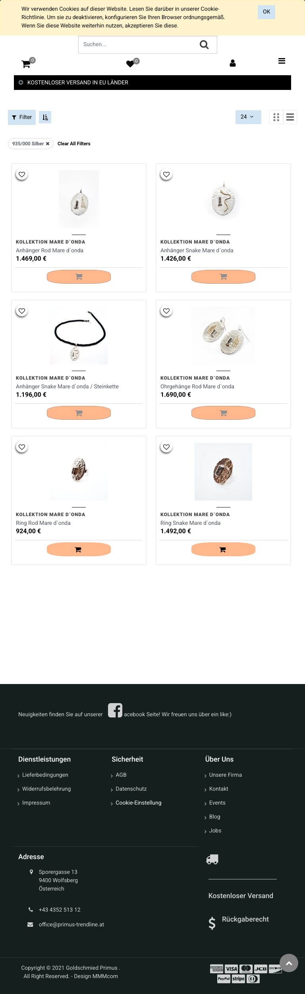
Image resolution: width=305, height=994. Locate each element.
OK (266, 12)
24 (248, 117)
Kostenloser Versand (241, 896)
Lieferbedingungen (45, 775)
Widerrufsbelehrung (46, 789)
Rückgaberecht (245, 920)
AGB (121, 775)
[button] (22, 173)
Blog (214, 817)
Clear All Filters (74, 143)
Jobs (215, 831)
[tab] (152, 83)
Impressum (36, 803)
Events (217, 803)
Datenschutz (131, 789)
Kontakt (218, 789)
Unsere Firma (225, 775)
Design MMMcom (96, 977)
